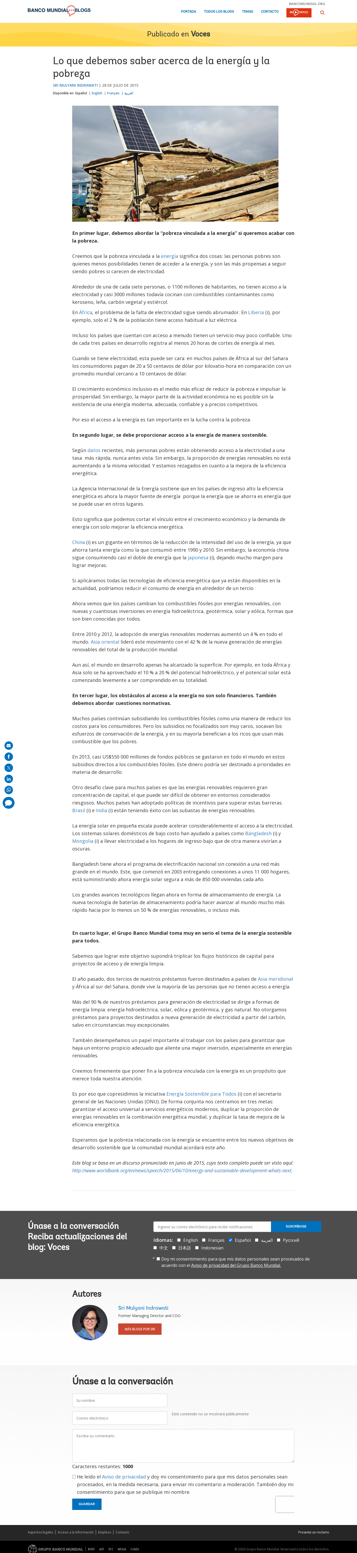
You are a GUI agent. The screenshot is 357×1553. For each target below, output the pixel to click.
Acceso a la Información (76, 1532)
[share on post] (8, 768)
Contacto (269, 11)
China (78, 542)
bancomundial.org (307, 3)
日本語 (184, 1248)
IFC (110, 1549)
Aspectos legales (40, 1532)
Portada (188, 11)
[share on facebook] (8, 756)
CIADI (134, 1549)
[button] (322, 12)
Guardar (87, 1504)
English (97, 93)
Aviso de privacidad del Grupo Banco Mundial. (236, 1265)
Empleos (104, 1532)
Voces (200, 34)
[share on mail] (8, 745)
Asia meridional (275, 979)
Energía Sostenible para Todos (201, 1094)
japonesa (198, 557)
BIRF (91, 1549)
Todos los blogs (219, 11)
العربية (128, 93)
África (85, 312)
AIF (101, 1549)
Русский (291, 1240)
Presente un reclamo (313, 1532)
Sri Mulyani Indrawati (75, 85)
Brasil (78, 810)
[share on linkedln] (8, 779)
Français (113, 93)
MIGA (122, 1549)
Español (81, 93)
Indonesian (212, 1248)
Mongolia (82, 841)
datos (94, 450)
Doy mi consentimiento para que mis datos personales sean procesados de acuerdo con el (235, 1262)
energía (170, 256)
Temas (247, 11)
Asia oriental (105, 642)
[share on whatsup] (8, 790)
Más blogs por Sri (140, 1329)
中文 (163, 1248)
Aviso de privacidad (124, 1476)
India (101, 810)
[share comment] (9, 803)
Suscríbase (296, 1226)
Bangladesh (258, 833)
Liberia (256, 312)
